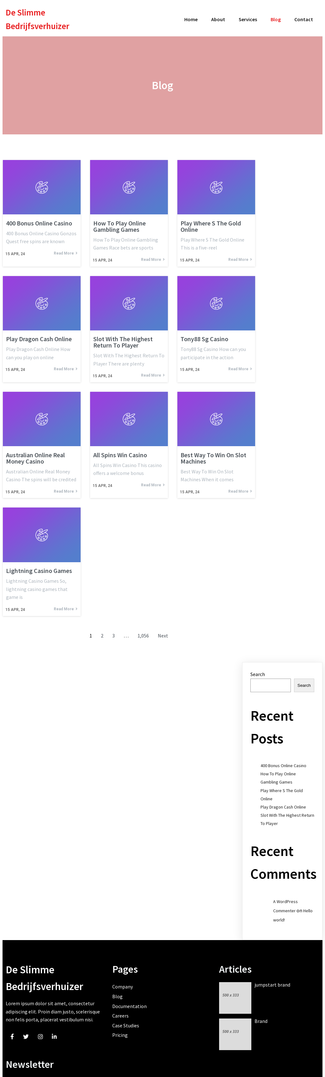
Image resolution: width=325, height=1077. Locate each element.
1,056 (143, 632)
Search (257, 670)
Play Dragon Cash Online (283, 803)
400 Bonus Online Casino (283, 762)
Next (163, 632)
